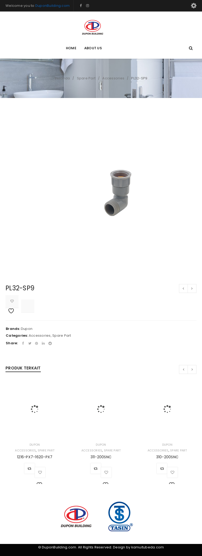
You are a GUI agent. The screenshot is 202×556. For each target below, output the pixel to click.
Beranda (62, 78)
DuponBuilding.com (52, 5)
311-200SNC (101, 457)
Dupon (26, 328)
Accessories (113, 78)
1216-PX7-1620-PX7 (34, 457)
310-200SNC (167, 457)
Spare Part (86, 78)
